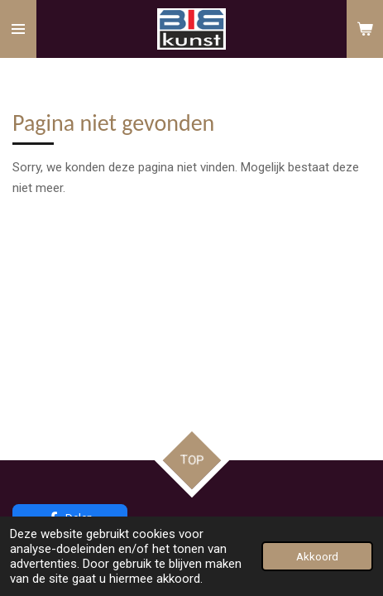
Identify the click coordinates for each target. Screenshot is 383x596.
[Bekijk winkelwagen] (365, 29)
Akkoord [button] (317, 556)
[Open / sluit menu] (18, 29)
